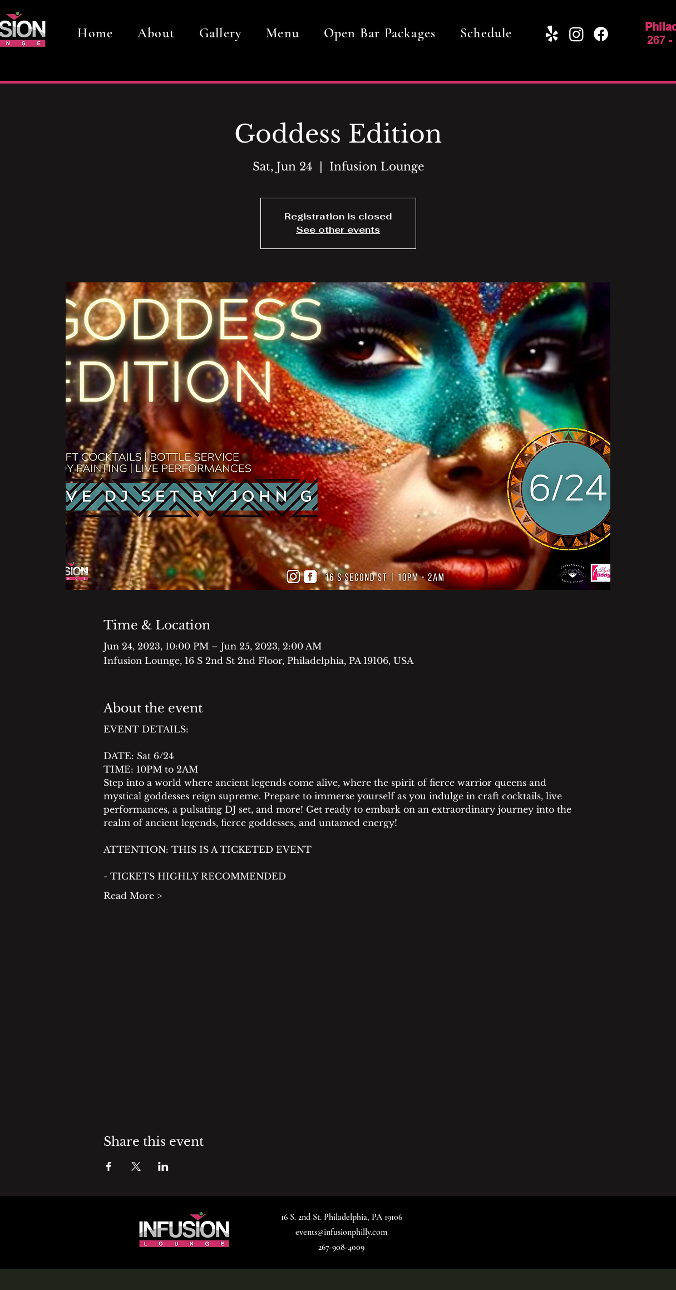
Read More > (132, 895)
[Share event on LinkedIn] (163, 1166)
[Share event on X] (136, 1166)
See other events (338, 230)
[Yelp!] (551, 34)
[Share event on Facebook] (108, 1166)
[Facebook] (600, 34)
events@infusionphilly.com (341, 1232)
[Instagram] (576, 34)
